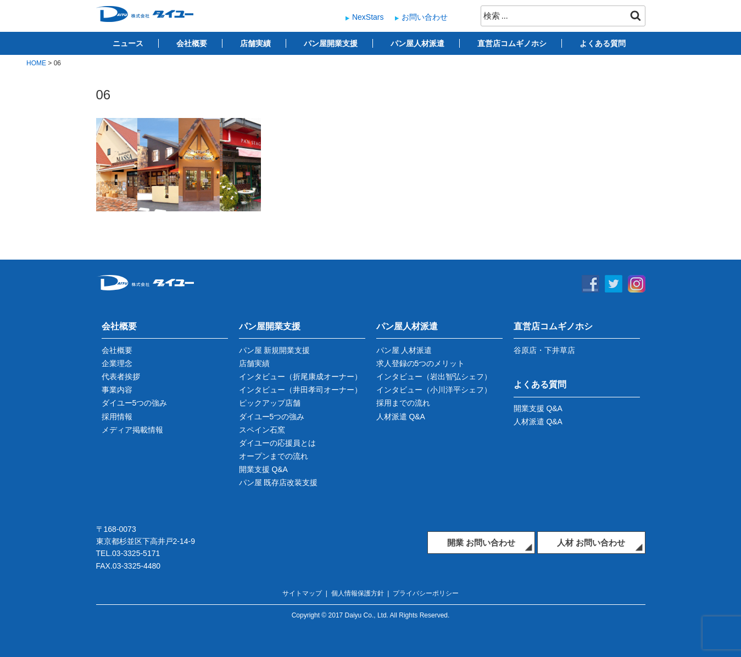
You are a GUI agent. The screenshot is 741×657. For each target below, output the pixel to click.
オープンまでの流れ (273, 456)
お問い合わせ (425, 17)
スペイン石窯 (262, 429)
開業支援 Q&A (263, 469)
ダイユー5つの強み (135, 402)
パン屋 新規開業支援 (274, 350)
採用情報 (117, 416)
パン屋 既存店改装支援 (278, 482)
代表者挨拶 (121, 376)
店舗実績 (255, 43)
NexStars (368, 17)
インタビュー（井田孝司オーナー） (300, 389)
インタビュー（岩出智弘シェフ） (434, 376)
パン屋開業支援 (331, 43)
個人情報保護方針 (357, 593)
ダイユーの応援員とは (277, 443)
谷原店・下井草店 (544, 350)
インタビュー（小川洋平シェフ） (434, 389)
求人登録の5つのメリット (420, 363)
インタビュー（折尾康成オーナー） (300, 376)
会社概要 (191, 43)
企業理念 (117, 363)
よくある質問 (603, 43)
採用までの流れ (403, 402)
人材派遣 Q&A (400, 416)
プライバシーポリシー (426, 593)
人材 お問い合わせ (591, 542)
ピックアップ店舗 (269, 402)
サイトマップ (302, 593)
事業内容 (117, 389)
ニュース (128, 43)
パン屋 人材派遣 (404, 350)
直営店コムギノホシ (512, 43)
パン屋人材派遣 (417, 43)
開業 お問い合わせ (481, 542)
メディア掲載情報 (132, 429)
